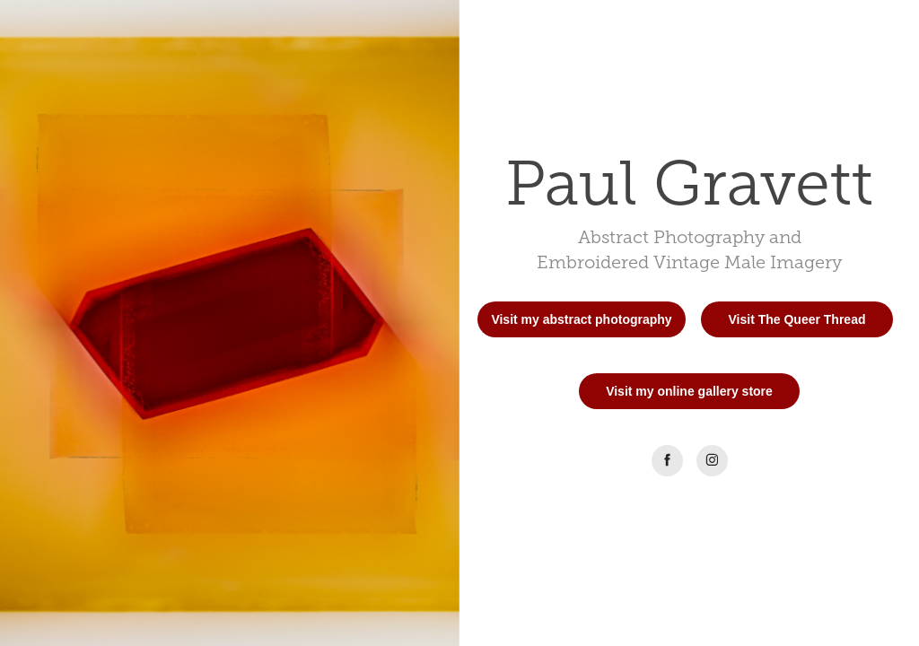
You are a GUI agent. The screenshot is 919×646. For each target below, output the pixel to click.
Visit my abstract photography (581, 319)
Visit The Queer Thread (796, 319)
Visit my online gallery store (689, 391)
